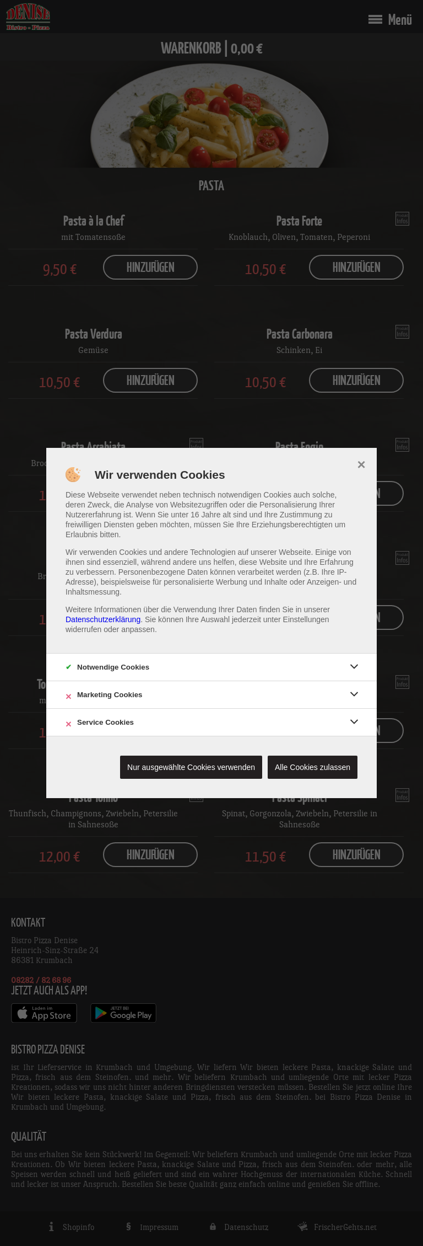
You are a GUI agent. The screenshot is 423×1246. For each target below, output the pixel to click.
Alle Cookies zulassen (312, 767)
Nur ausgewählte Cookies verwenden (191, 767)
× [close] (361, 463)
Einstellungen (306, 619)
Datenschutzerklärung (103, 619)
